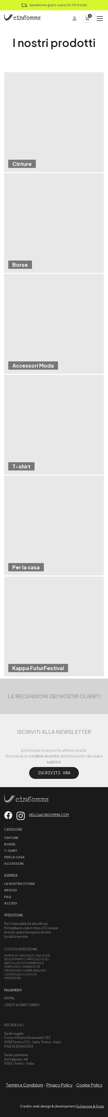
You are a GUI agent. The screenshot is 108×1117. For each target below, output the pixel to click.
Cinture (11, 837)
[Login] (74, 18)
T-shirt (10, 850)
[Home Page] (22, 18)
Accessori (13, 863)
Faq (7, 897)
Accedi (10, 903)
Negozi (10, 890)
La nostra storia (19, 883)
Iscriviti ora (54, 772)
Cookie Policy (89, 1085)
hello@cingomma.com (49, 815)
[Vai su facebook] (8, 815)
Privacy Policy (59, 1085)
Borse (9, 844)
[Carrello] (87, 18)
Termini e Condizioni (24, 1085)
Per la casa (14, 857)
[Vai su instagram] (20, 816)
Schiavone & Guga (90, 1106)
